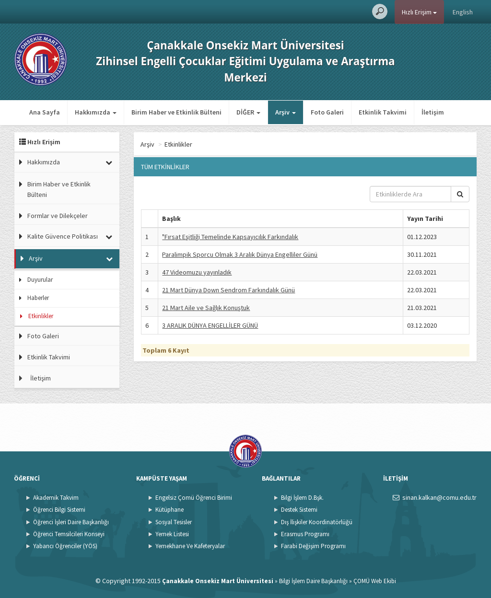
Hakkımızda (43, 162)
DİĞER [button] (248, 112)
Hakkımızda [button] (96, 112)
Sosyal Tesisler (173, 522)
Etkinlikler (40, 316)
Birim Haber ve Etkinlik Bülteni (176, 112)
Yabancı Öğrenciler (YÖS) (65, 546)
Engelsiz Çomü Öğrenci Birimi (193, 498)
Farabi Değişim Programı (313, 546)
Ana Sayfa (44, 112)
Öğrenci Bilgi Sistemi (59, 510)
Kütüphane (169, 510)
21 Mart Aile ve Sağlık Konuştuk (206, 307)
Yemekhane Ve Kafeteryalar (190, 546)
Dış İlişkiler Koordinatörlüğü (316, 522)
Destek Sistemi (299, 510)
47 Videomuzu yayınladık (197, 272)
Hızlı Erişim (419, 12)
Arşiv (36, 258)
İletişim (432, 112)
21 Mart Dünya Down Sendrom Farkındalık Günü (228, 290)
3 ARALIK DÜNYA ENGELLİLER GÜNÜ (210, 325)
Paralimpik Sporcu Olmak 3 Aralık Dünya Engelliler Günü (239, 254)
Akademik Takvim (56, 498)
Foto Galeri (327, 112)
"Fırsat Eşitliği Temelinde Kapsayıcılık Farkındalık (230, 236)
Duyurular (40, 280)
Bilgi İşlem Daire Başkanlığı (313, 581)
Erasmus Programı (305, 534)
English (463, 12)
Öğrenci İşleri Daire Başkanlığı (71, 522)
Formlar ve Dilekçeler (57, 215)
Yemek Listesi (172, 534)
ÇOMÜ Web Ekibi (374, 581)
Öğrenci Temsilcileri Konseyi (69, 534)
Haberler (38, 298)
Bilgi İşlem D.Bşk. (302, 498)
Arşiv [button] (285, 112)
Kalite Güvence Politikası (62, 236)
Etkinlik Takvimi (383, 112)
